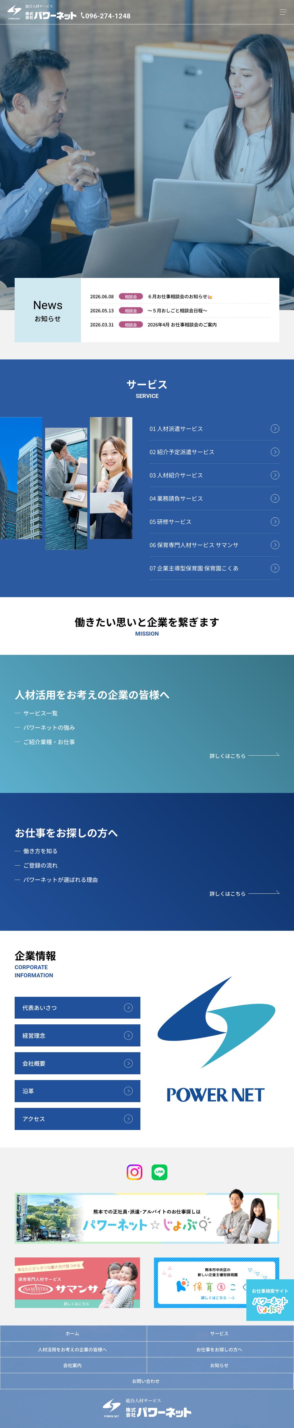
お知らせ (219, 1365)
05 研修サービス (171, 521)
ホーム (72, 1333)
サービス (219, 1333)
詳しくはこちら (228, 755)
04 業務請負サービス (176, 498)
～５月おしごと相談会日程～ (177, 310)
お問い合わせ (146, 1380)
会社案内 (72, 1365)
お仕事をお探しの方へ (66, 832)
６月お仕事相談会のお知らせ (180, 296)
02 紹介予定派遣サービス (182, 452)
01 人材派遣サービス (176, 428)
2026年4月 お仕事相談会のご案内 (182, 324)
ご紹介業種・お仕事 (49, 742)
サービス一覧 (40, 713)
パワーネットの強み (49, 727)
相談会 (131, 296)
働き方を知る (40, 851)
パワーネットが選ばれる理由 (60, 879)
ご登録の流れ (40, 865)
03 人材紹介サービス (176, 475)
